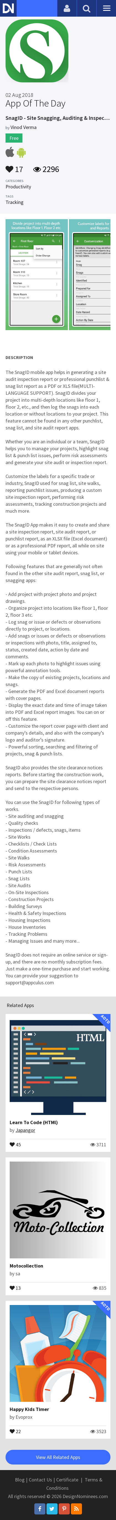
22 (15, 1431)
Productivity (18, 186)
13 (15, 1287)
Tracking (15, 202)
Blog (20, 1479)
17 (14, 166)
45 (15, 1144)
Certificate (67, 1479)
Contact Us (40, 1479)
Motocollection (26, 1266)
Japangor (25, 1130)
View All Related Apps (58, 1457)
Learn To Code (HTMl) (34, 1122)
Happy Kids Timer (29, 1409)
